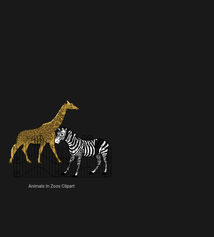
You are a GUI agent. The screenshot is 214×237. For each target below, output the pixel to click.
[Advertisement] (95, 60)
